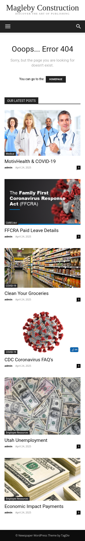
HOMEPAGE (55, 79)
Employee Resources (17, 432)
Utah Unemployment (26, 440)
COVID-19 (11, 285)
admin (8, 167)
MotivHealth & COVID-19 (30, 161)
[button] (7, 26)
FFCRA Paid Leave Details (32, 230)
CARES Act (11, 222)
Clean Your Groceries (26, 293)
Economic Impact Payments (34, 506)
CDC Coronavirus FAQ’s (29, 359)
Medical (10, 153)
